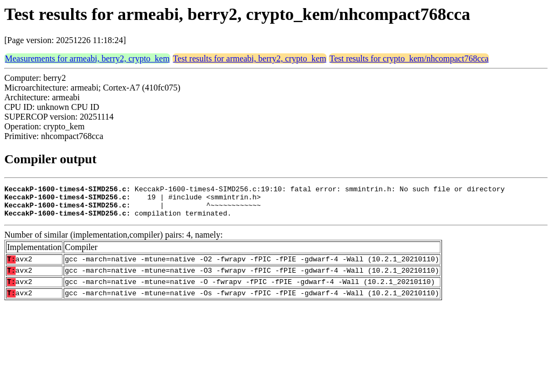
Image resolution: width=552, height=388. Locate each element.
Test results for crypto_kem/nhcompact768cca (408, 58)
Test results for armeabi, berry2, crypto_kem (250, 58)
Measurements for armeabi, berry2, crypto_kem (87, 58)
